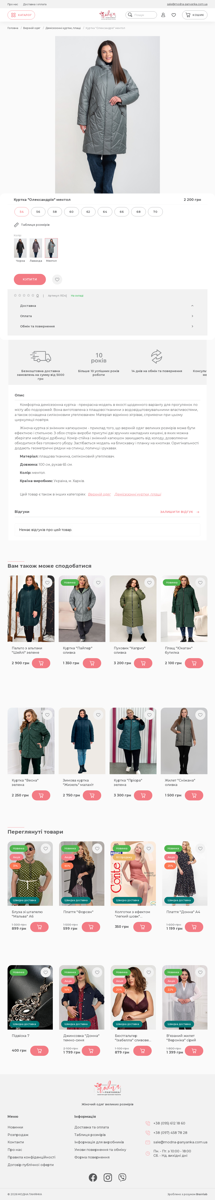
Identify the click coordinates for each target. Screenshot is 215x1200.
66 (122, 212)
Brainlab (201, 1194)
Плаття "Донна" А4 (183, 912)
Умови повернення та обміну (100, 1150)
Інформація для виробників (99, 1142)
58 (55, 212)
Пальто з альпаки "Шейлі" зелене (27, 650)
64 (105, 212)
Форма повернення (92, 1157)
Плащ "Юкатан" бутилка (179, 650)
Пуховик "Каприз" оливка (129, 650)
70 (155, 212)
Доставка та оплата (91, 1127)
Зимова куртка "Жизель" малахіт (78, 782)
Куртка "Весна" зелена (25, 782)
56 (38, 212)
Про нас (13, 4)
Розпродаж (18, 1135)
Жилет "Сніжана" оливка (180, 782)
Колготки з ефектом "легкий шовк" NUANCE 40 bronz (132, 914)
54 (22, 212)
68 (138, 212)
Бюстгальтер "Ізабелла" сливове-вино (132, 1038)
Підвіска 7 (20, 1036)
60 (71, 212)
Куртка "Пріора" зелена (128, 782)
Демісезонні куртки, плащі (138, 494)
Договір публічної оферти (31, 1165)
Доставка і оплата (35, 4)
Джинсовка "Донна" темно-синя (81, 1038)
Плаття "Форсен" (78, 912)
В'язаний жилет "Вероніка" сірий (181, 1038)
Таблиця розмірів (90, 1135)
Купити (30, 279)
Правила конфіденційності (31, 1157)
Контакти (16, 1142)
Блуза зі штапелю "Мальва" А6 (27, 914)
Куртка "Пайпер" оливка (77, 650)
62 (88, 212)
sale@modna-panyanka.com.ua (187, 4)
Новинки (15, 1127)
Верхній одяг (99, 494)
